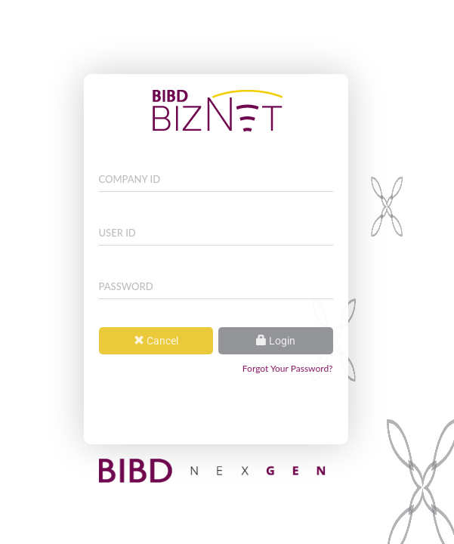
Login (275, 341)
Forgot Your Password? (287, 368)
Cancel (156, 341)
